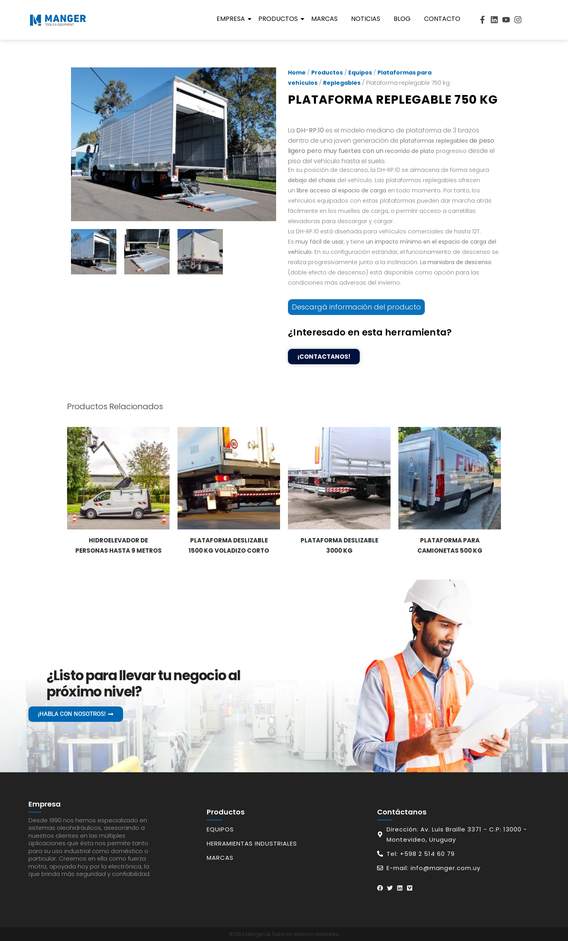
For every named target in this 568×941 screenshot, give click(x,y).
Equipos (360, 72)
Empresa (232, 18)
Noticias (365, 18)
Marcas (324, 18)
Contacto (442, 18)
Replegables (342, 83)
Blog (402, 18)
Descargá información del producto (356, 307)
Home (297, 72)
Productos (279, 18)
